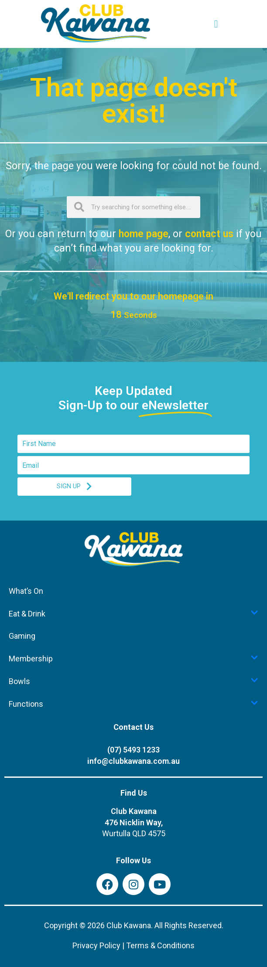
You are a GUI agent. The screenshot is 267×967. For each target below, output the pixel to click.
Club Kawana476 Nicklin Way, (133, 822)
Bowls (133, 681)
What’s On (26, 591)
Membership (133, 658)
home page (143, 234)
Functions (133, 703)
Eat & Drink (133, 613)
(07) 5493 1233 (133, 749)
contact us (209, 234)
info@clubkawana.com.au (133, 761)
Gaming (22, 635)
